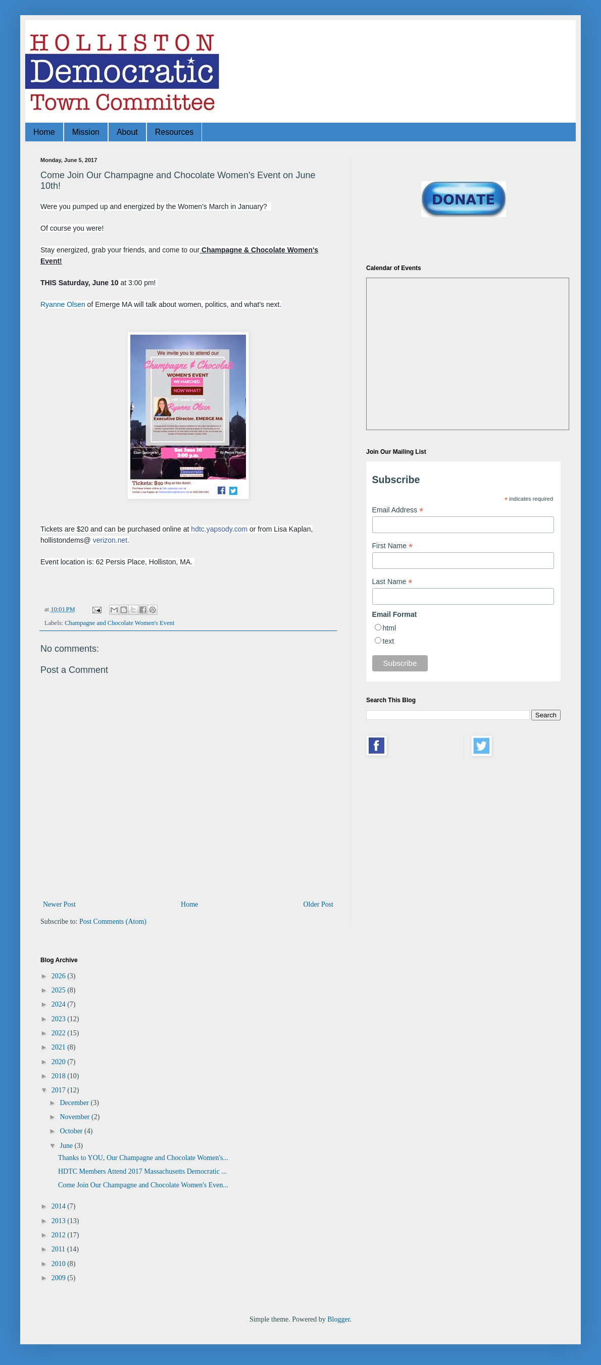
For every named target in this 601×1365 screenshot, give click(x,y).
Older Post (319, 904)
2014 (60, 1206)
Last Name (392, 582)
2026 (60, 976)
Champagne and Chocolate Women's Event (119, 622)
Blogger (338, 1319)
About (127, 132)
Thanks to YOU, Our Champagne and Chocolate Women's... (143, 1158)
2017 (60, 1090)
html (389, 628)
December (75, 1103)
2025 (60, 990)
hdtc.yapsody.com (219, 529)
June (67, 1145)
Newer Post (59, 904)
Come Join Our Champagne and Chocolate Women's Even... (143, 1185)
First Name (392, 546)
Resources (174, 132)
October (72, 1131)
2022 (60, 1033)
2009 (60, 1278)
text (388, 641)
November (75, 1117)
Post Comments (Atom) (112, 921)
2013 (60, 1221)
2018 (60, 1076)
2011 (59, 1249)
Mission (85, 132)
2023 (60, 1019)
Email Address (398, 510)
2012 (60, 1235)
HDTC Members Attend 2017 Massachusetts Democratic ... (142, 1171)
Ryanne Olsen (62, 304)
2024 (60, 1004)
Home (44, 132)
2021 (60, 1047)
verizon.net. (111, 540)
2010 (60, 1264)
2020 (60, 1062)
